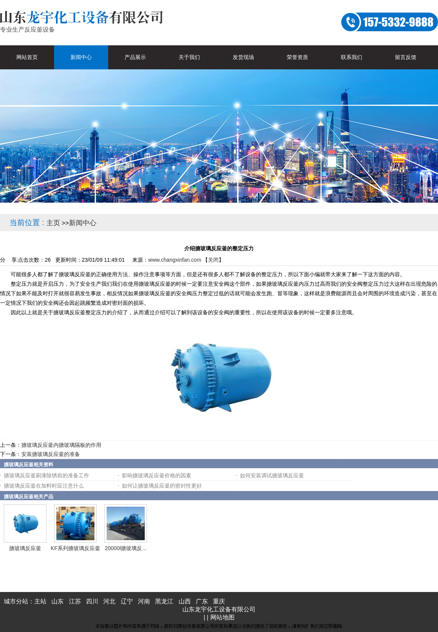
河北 (109, 601)
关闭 (213, 260)
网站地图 (222, 617)
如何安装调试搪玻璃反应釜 (272, 475)
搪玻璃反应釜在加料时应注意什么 (44, 486)
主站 (40, 601)
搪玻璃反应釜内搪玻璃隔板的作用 (61, 445)
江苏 (75, 601)
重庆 (219, 601)
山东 (57, 601)
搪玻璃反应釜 (25, 548)
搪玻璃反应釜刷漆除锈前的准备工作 (46, 475)
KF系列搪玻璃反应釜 (75, 548)
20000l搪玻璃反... (126, 548)
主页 (53, 223)
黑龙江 (164, 601)
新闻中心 (82, 223)
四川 (92, 601)
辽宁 (127, 601)
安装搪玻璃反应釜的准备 (50, 454)
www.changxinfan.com (174, 260)
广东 (202, 601)
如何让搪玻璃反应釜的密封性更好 (162, 486)
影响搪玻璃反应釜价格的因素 (156, 475)
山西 (185, 601)
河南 (144, 601)
